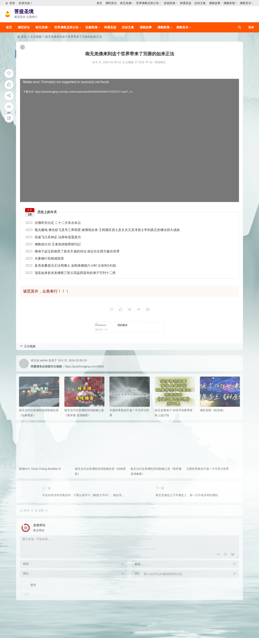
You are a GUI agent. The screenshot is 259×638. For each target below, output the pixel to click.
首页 (99, 3)
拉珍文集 (200, 3)
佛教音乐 (245, 3)
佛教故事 (214, 3)
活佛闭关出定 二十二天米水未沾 (53, 222)
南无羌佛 (125, 3)
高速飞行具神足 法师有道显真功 (53, 237)
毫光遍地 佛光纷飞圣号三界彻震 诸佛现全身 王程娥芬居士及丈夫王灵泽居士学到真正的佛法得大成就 (102, 230)
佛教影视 (229, 3)
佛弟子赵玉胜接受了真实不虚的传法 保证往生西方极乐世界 (72, 251)
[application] (129, 140)
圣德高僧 (169, 3)
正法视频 (35, 36)
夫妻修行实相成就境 (44, 258)
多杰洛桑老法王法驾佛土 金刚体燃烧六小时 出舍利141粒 (70, 265)
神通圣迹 (185, 3)
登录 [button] (10, 3)
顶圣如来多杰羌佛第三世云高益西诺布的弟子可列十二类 (70, 273)
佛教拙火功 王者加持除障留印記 (53, 244)
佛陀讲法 (111, 3)
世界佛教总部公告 (147, 3)
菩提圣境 (24, 11)
